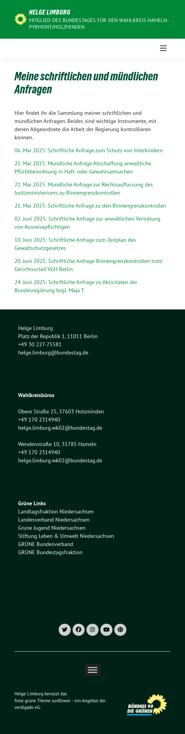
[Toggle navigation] (163, 48)
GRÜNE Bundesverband (45, 544)
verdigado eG (27, 707)
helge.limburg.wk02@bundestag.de (60, 427)
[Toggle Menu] (92, 670)
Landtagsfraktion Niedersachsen (56, 511)
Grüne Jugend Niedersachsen (52, 527)
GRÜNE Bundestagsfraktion (50, 552)
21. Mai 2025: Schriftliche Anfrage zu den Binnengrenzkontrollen (90, 205)
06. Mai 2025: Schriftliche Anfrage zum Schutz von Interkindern (89, 150)
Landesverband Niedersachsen (53, 519)
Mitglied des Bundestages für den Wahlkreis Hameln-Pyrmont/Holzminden (99, 23)
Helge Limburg (49, 12)
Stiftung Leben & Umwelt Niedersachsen (66, 535)
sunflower (61, 700)
